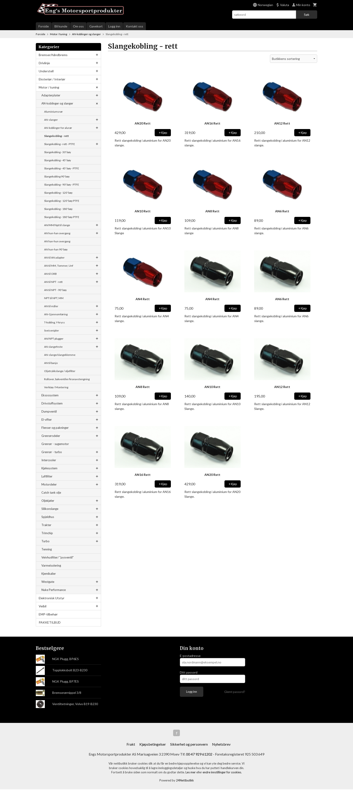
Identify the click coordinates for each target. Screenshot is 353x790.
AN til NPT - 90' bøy (55, 290)
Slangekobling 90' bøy (57, 176)
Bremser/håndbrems (53, 55)
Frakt (131, 745)
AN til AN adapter (54, 257)
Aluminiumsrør (53, 111)
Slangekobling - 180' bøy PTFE (61, 217)
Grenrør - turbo (51, 452)
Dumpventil (49, 411)
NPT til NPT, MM (53, 298)
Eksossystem (50, 395)
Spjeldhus (47, 517)
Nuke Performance (53, 590)
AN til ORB (50, 273)
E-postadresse (190, 656)
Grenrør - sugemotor (55, 444)
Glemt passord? (234, 692)
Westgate (47, 581)
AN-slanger (51, 119)
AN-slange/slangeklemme (59, 354)
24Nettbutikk (185, 781)
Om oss (78, 26)
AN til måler (51, 306)
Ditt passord (188, 672)
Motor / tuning (49, 87)
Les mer (191, 773)
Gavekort (96, 26)
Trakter (46, 525)
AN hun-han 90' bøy (56, 249)
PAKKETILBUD (50, 622)
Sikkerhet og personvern (189, 745)
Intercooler (48, 460)
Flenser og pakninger (55, 427)
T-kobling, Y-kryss (54, 322)
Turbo (45, 541)
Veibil (42, 606)
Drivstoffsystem (52, 403)
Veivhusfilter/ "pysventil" (57, 557)
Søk (306, 14)
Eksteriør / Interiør (52, 79)
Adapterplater (50, 95)
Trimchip (47, 533)
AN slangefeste (53, 346)
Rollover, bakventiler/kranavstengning (67, 379)
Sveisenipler (51, 330)
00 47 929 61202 (199, 755)
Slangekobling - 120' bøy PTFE (61, 200)
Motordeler (49, 484)
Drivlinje (44, 63)
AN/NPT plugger (53, 338)
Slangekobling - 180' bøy (58, 209)
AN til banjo (51, 363)
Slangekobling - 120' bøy (58, 192)
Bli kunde (60, 26)
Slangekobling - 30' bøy (57, 152)
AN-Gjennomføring (56, 314)
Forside (43, 26)
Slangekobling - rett (56, 136)
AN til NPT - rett (53, 282)
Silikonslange (49, 509)
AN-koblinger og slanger (57, 103)
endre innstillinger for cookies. (222, 773)
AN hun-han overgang (57, 233)
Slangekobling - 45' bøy (57, 160)
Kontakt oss (134, 26)
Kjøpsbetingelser (152, 745)
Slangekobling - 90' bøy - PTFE (61, 184)
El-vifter (46, 419)
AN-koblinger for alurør (58, 127)
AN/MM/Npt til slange (57, 225)
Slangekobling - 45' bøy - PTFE (61, 168)
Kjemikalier (48, 573)
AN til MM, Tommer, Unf (58, 265)
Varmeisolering (51, 565)
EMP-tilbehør (48, 614)
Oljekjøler (47, 500)
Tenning (46, 549)
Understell (46, 71)
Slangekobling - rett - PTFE (59, 144)
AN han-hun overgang (57, 241)
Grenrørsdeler (50, 436)
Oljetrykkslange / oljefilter (59, 371)
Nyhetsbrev (221, 745)
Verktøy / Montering (56, 387)
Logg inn (114, 26)
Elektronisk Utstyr (51, 598)
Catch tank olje (51, 492)
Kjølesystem (49, 468)
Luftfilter (46, 476)
